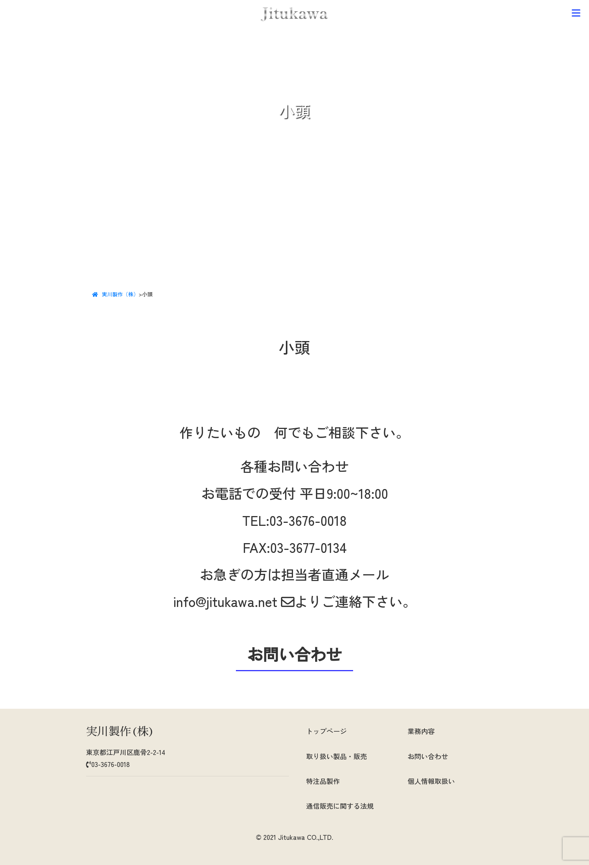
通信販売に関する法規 (340, 806)
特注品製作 (323, 781)
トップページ (326, 731)
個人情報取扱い (431, 781)
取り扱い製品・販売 (336, 756)
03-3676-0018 (308, 520)
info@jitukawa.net (233, 601)
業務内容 (421, 731)
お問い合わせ (428, 756)
